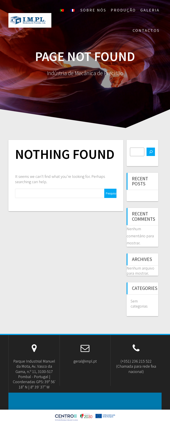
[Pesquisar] (151, 152)
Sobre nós (93, 10)
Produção (123, 10)
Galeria (150, 10)
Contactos (146, 30)
